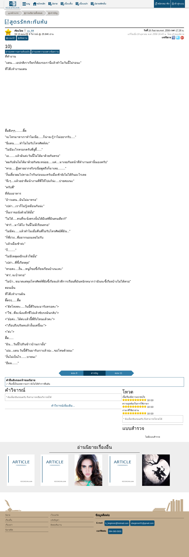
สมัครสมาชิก (162, 3)
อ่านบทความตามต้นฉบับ (18, 51)
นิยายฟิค (9, 530)
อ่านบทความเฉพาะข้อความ (45, 51)
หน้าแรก (13, 13)
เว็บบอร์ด (55, 515)
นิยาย (53, 4)
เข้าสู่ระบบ (178, 3)
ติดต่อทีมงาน (56, 525)
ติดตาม (22, 38)
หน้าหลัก (39, 4)
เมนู (26, 4)
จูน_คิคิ (29, 31)
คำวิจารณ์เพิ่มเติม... (63, 405)
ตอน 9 (74, 373)
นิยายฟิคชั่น (98, 4)
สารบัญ (52, 13)
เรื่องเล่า (81, 4)
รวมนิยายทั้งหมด (33, 13)
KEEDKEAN (13, 8)
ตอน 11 (118, 373)
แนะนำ (10, 38)
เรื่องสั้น (67, 4)
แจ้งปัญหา (55, 520)
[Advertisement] (94, 100)
